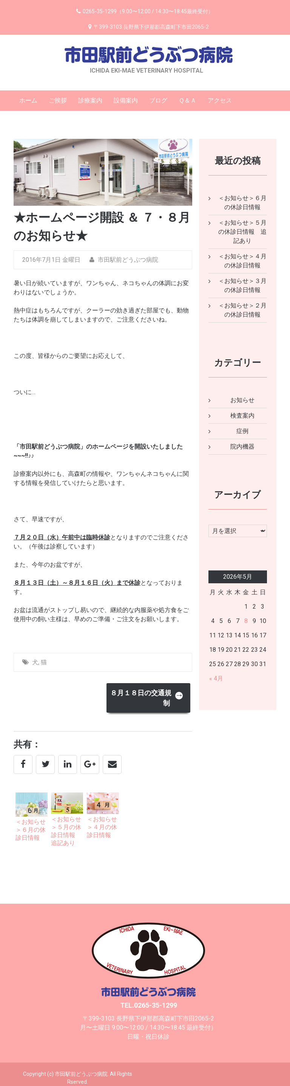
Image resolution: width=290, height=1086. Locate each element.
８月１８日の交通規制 (147, 698)
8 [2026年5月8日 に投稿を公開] (246, 621)
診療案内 (90, 100)
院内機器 (242, 446)
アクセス (220, 100)
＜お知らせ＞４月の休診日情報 (102, 827)
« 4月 (216, 678)
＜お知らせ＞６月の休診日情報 (30, 829)
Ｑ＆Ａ (187, 100)
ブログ (158, 100)
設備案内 (126, 100)
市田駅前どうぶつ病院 (123, 259)
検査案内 (242, 415)
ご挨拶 (58, 100)
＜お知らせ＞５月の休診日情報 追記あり (242, 231)
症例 (242, 431)
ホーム (28, 100)
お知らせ (242, 400)
